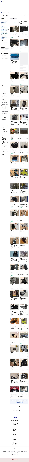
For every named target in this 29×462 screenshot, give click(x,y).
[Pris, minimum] (2, 126)
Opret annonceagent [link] (19, 402)
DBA (1, 12)
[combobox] (13, 15)
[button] (27, 15)
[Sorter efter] (25, 21)
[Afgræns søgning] (5, 43)
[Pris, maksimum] (4, 126)
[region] (14, 29)
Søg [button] (7, 126)
